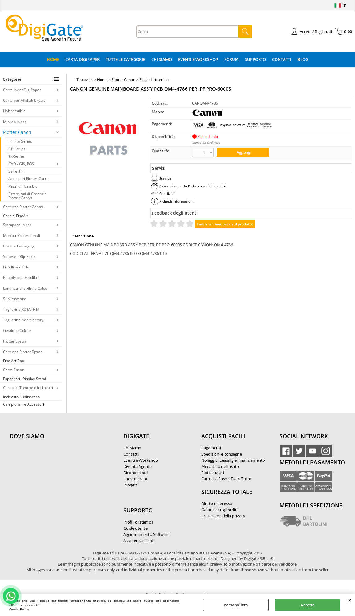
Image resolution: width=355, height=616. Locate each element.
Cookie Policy (19, 609)
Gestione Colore (17, 330)
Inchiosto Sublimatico (21, 397)
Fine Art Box (13, 360)
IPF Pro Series (20, 141)
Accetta (308, 605)
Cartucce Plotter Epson (22, 351)
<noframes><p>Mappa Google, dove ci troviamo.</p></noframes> (56, 477)
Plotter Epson (14, 341)
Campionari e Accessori (23, 404)
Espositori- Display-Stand (24, 378)
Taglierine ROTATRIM (21, 309)
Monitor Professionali (21, 235)
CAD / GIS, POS (21, 163)
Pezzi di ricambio (22, 186)
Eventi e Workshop (198, 59)
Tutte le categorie (125, 59)
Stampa (165, 178)
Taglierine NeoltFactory (23, 320)
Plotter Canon (17, 132)
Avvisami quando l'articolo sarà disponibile (194, 186)
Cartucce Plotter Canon (23, 206)
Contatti (281, 59)
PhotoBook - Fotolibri (21, 277)
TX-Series (16, 156)
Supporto (255, 59)
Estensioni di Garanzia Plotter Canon (27, 195)
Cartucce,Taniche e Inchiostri (28, 387)
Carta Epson (13, 369)
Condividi (167, 193)
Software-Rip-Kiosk (19, 256)
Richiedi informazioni (176, 201)
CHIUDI (350, 600)
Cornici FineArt (15, 215)
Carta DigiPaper (82, 59)
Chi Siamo (161, 59)
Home (53, 59)
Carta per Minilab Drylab (24, 100)
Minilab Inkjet (14, 121)
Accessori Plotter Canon (28, 178)
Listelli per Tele (16, 267)
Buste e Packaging (19, 246)
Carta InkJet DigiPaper (22, 89)
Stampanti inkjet (17, 224)
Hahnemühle (14, 110)
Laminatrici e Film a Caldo (25, 288)
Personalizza (236, 605)
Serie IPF (15, 171)
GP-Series (16, 149)
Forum (231, 59)
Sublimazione (14, 299)
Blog (302, 59)
